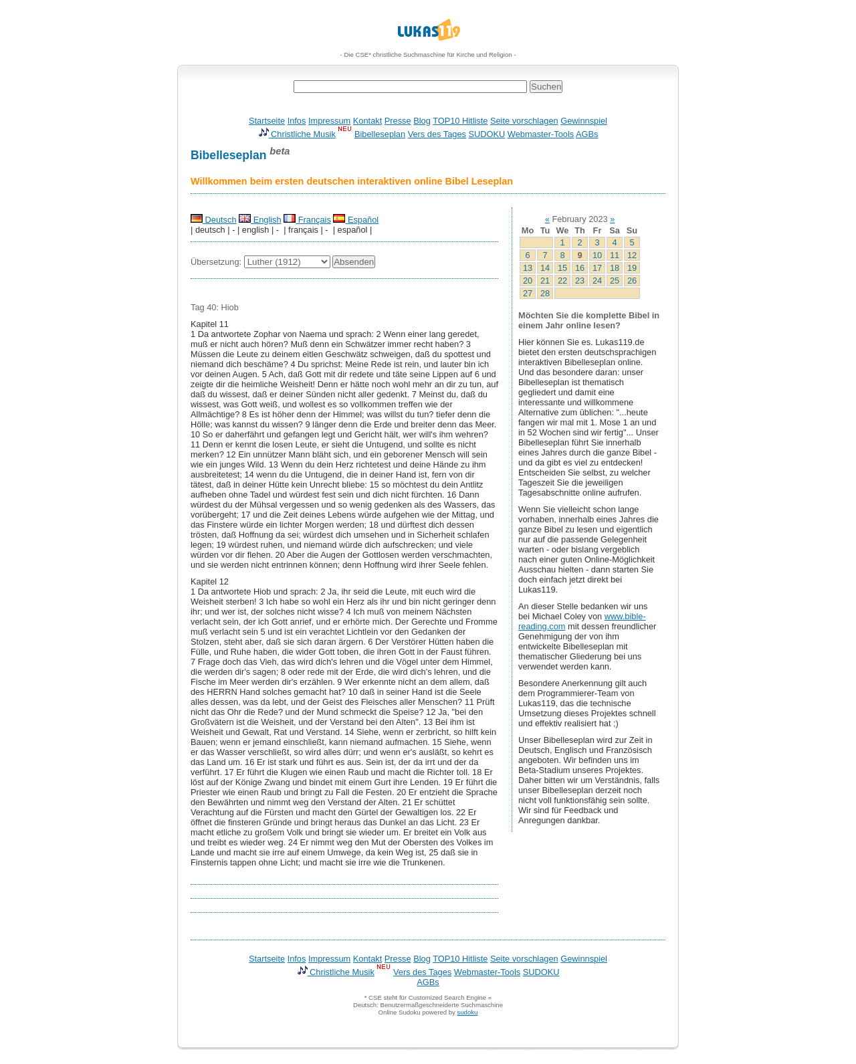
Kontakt (367, 121)
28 (545, 293)
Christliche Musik (297, 134)
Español (356, 220)
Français (307, 220)
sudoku (467, 1012)
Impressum (329, 121)
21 (545, 281)
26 (632, 281)
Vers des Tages (437, 134)
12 (632, 255)
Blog (422, 121)
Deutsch (214, 220)
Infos (297, 121)
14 (545, 268)
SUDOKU (487, 134)
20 (527, 281)
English (260, 220)
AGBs (587, 134)
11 (614, 255)
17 (597, 268)
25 (614, 281)
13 (527, 268)
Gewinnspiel (583, 121)
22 (562, 281)
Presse (398, 121)
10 (597, 255)
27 (527, 293)
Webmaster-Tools (541, 134)
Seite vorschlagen (524, 121)
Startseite (267, 121)
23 (579, 281)
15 (562, 268)
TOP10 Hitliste (460, 121)
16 (579, 268)
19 (632, 268)
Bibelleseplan (379, 134)
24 (597, 281)
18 (614, 268)
